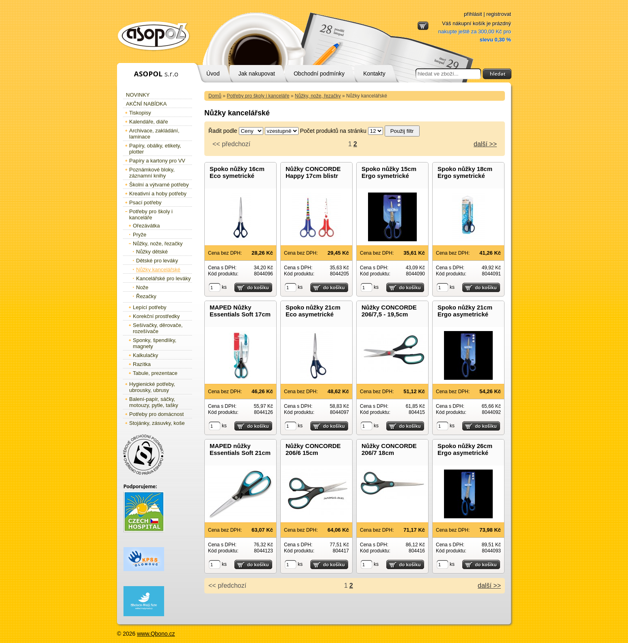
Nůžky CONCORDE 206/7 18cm (389, 449)
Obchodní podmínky (319, 73)
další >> (485, 144)
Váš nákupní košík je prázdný (474, 31)
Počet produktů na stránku (333, 131)
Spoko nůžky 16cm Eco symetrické (237, 172)
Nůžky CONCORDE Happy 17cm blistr (313, 172)
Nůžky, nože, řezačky (318, 96)
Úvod (213, 73)
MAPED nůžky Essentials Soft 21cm (240, 449)
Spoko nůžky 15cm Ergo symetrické (389, 172)
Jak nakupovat (256, 73)
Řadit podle (222, 131)
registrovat (498, 14)
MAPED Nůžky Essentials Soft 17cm (240, 311)
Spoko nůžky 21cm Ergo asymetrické (464, 311)
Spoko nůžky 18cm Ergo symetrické (464, 172)
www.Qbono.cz (156, 633)
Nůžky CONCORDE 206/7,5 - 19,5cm (389, 311)
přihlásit (473, 14)
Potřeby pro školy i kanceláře (258, 96)
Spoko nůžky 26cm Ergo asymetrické (464, 449)
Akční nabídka (146, 104)
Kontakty (374, 73)
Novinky (138, 95)
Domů (214, 96)
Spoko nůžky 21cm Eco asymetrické (313, 311)
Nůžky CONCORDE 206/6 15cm (313, 449)
